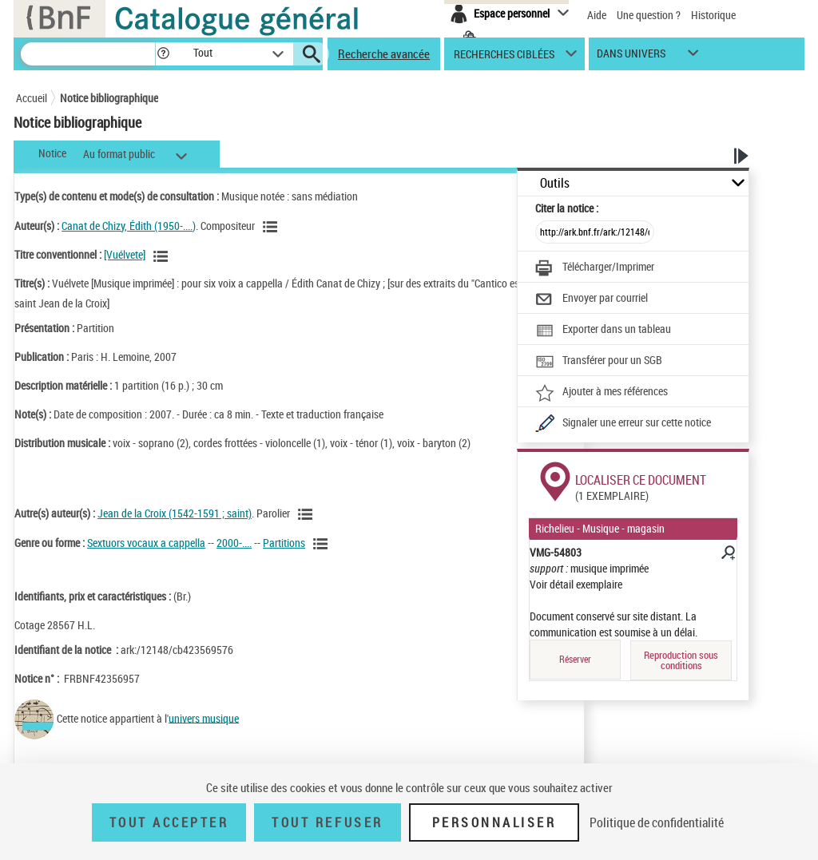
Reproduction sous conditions (681, 660)
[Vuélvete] (124, 254)
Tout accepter (169, 822)
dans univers (631, 57)
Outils (555, 183)
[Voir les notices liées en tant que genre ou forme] (322, 543)
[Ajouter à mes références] (601, 392)
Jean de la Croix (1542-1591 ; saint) (174, 513)
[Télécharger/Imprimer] (594, 268)
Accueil (31, 97)
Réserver (575, 659)
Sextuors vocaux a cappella (146, 542)
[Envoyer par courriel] (591, 299)
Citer (566, 208)
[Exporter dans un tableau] (603, 330)
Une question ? (649, 14)
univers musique (204, 717)
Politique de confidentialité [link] (657, 822)
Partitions (284, 542)
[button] (163, 53)
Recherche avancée (384, 53)
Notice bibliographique (109, 97)
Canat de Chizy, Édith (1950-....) (129, 225)
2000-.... (234, 542)
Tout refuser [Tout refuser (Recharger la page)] (327, 822)
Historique (713, 14)
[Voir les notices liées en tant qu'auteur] (272, 226)
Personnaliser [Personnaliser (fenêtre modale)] (494, 822)
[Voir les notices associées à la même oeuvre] (163, 256)
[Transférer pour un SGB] (598, 361)
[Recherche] (88, 53)
